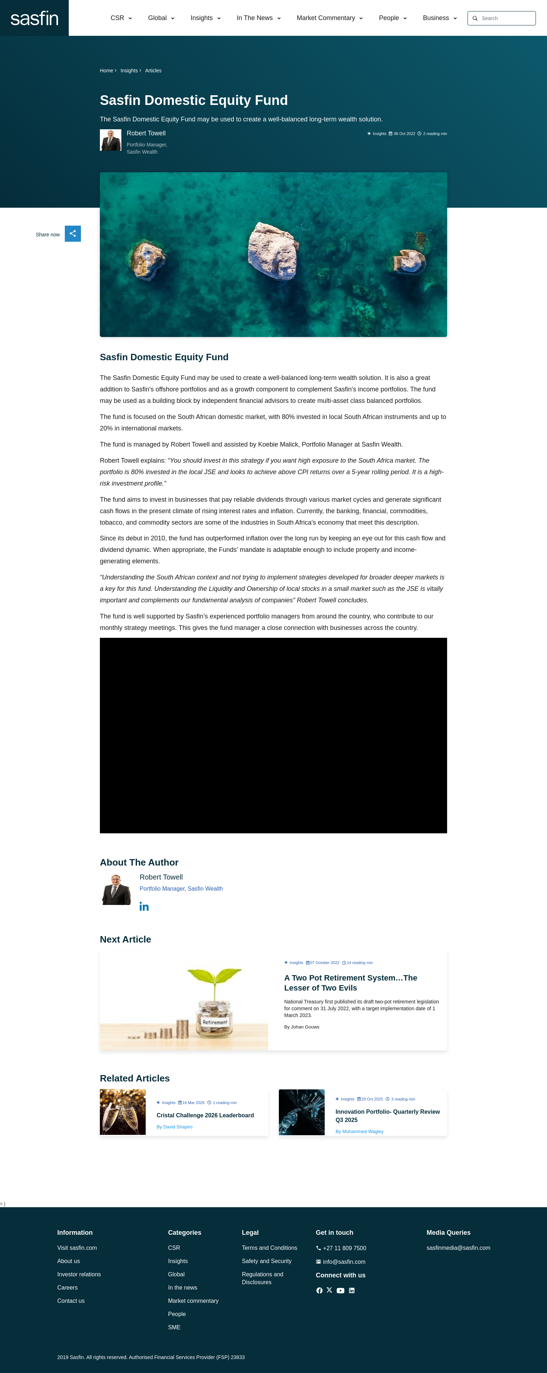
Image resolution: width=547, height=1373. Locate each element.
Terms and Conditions (269, 1248)
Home (109, 70)
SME (174, 1327)
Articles (153, 70)
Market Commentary (326, 17)
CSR (117, 17)
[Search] (509, 18)
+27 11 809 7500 (341, 1248)
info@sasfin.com (341, 1262)
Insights (202, 17)
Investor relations (79, 1274)
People (389, 17)
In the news (183, 1288)
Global (157, 17)
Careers (67, 1288)
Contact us (70, 1301)
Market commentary (193, 1301)
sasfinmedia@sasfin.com (458, 1248)
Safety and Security (267, 1261)
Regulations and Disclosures (263, 1278)
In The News (255, 17)
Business (436, 17)
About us (68, 1261)
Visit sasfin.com (77, 1248)
